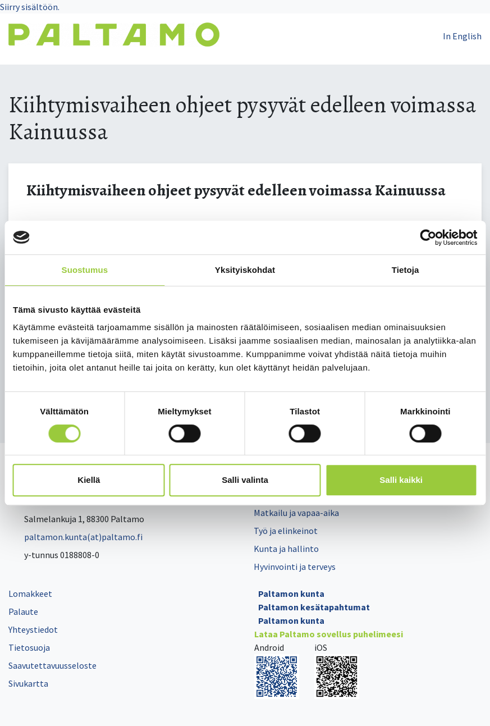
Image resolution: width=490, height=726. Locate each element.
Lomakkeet (30, 593)
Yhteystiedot (33, 629)
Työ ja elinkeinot (286, 530)
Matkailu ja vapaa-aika (296, 512)
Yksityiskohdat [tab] (245, 270)
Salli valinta (245, 480)
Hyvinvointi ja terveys (295, 566)
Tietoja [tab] (405, 270)
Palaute (23, 611)
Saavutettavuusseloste (52, 665)
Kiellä (88, 480)
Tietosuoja (29, 647)
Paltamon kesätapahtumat (314, 607)
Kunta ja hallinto (286, 548)
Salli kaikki (401, 480)
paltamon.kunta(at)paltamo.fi (75, 536)
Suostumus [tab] (85, 270)
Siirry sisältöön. (29, 6)
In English (462, 36)
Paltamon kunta (291, 593)
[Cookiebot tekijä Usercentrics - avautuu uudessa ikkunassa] (428, 237)
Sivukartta (28, 683)
